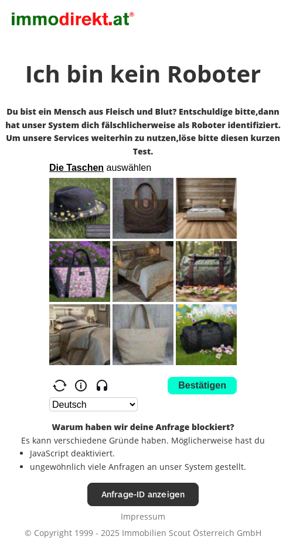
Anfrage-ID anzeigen (143, 494)
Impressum (143, 516)
